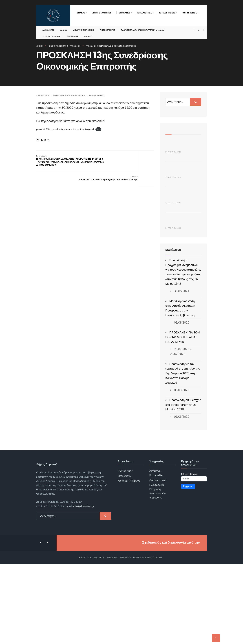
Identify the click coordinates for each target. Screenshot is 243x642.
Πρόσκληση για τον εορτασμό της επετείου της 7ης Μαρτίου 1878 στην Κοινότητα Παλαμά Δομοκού (182, 451)
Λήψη (98, 129)
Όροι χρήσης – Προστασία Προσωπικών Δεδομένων (141, 635)
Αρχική (39, 46)
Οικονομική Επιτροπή (59, 46)
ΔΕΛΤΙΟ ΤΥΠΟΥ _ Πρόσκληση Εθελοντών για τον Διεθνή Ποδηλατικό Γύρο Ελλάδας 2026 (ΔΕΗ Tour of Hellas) (182, 201)
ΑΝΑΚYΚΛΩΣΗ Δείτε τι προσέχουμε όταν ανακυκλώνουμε (135, 159)
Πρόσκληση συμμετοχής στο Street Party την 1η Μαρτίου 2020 (183, 482)
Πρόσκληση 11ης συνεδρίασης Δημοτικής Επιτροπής (183, 294)
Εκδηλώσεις (124, 553)
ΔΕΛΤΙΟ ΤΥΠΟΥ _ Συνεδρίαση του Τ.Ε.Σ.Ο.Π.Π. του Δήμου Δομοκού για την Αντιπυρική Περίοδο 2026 (181, 155)
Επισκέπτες (144, 12)
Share (42, 140)
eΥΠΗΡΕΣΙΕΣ (189, 12)
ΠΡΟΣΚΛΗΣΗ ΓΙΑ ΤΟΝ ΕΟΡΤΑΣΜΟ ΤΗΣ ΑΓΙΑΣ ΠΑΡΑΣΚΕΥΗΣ (182, 415)
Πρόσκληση (75, 46)
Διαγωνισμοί (48, 27)
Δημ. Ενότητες (101, 12)
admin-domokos (97, 95)
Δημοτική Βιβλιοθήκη (83, 27)
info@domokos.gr (83, 583)
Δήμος (81, 12)
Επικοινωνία (72, 33)
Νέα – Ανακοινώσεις (96, 635)
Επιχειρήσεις (167, 12)
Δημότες (124, 12)
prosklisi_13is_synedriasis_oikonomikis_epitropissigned (65, 129)
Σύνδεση (88, 33)
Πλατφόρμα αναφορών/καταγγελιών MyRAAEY (142, 27)
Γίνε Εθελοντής (107, 27)
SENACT (63, 27)
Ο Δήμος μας (125, 549)
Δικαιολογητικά (158, 558)
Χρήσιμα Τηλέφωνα (51, 33)
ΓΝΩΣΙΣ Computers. (184, 620)
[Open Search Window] (200, 27)
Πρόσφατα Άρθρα (177, 129)
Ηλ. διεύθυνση (189, 551)
